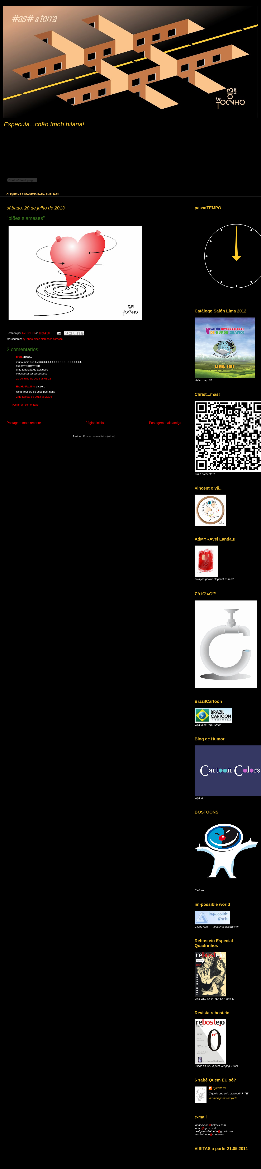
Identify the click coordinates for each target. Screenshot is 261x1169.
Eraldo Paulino (25, 386)
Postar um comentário (25, 404)
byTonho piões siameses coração (43, 338)
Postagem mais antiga (165, 423)
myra (19, 356)
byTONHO (219, 1088)
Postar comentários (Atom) (99, 436)
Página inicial (95, 423)
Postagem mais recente (24, 423)
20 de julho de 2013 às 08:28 (33, 378)
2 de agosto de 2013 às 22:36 (34, 396)
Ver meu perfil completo (223, 1098)
